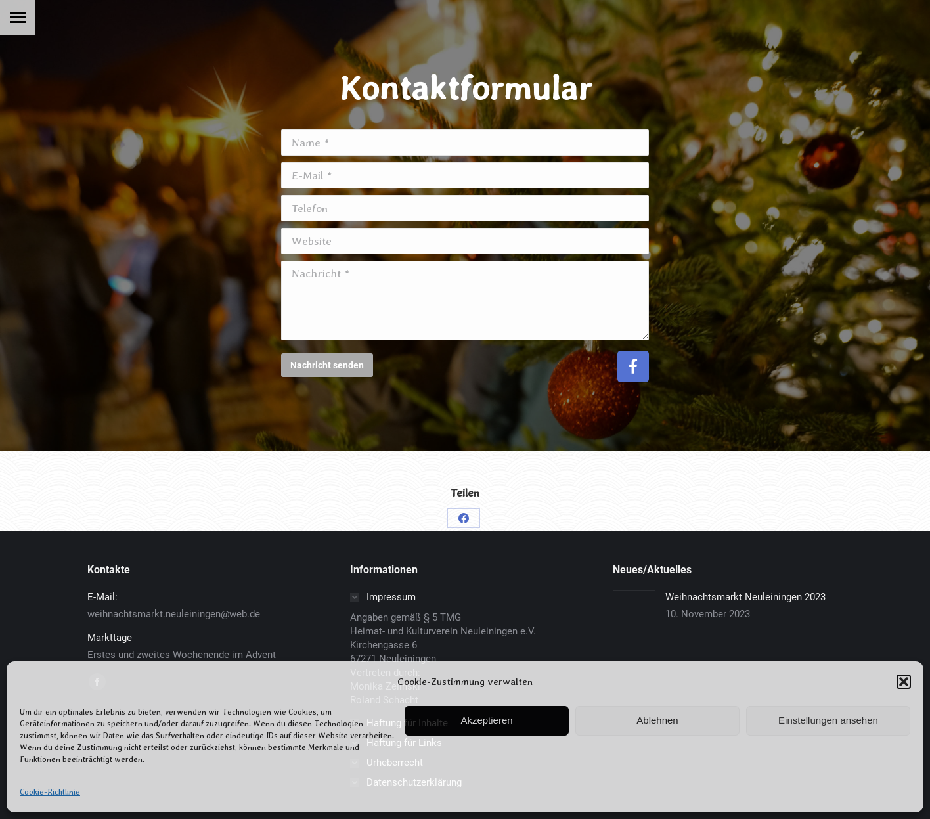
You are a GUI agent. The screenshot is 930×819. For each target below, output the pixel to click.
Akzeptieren (486, 720)
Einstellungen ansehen (828, 720)
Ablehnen (657, 720)
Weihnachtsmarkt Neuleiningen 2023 (745, 597)
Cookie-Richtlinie (50, 792)
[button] (903, 681)
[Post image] (634, 606)
